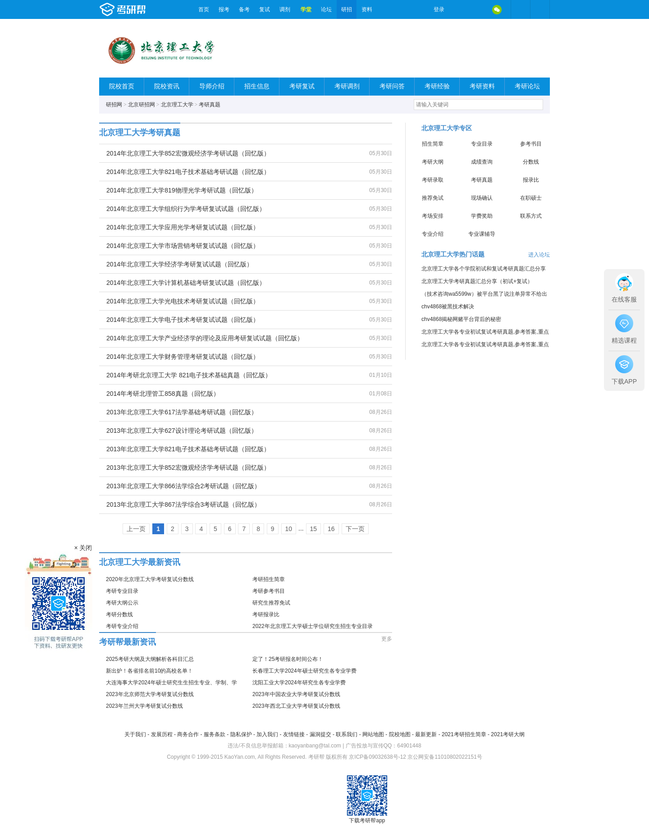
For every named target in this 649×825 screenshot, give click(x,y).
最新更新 (426, 734)
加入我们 (267, 734)
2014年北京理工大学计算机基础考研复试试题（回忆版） (185, 282)
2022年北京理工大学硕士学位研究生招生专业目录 (312, 626)
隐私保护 (241, 734)
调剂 (284, 9)
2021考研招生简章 (464, 734)
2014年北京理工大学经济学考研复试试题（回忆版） (179, 264)
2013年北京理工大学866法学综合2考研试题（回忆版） (183, 486)
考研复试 (302, 86)
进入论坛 (539, 255)
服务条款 (214, 734)
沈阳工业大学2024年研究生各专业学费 (299, 682)
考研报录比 (265, 614)
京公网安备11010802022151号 (444, 757)
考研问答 (392, 86)
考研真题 (209, 104)
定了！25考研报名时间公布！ (287, 659)
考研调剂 (347, 86)
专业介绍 (432, 234)
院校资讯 (166, 86)
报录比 (531, 180)
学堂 (306, 9)
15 (313, 528)
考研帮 (146, 9)
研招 (346, 9)
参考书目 (531, 144)
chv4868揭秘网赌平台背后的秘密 (461, 319)
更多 (386, 639)
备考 (244, 9)
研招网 (114, 104)
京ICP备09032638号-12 (377, 757)
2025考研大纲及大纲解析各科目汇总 (150, 659)
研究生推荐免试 (271, 603)
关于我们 (135, 734)
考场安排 (432, 216)
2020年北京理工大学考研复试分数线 (150, 579)
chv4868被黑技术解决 (447, 306)
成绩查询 (482, 162)
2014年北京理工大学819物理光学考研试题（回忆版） (181, 190)
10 (289, 528)
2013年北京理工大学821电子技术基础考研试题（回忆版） (188, 449)
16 (331, 528)
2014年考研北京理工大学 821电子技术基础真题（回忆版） (188, 375)
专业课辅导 (481, 234)
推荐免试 (432, 198)
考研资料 (482, 86)
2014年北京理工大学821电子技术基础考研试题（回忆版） (188, 171)
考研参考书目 (268, 591)
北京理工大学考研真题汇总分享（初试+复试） (477, 281)
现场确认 (482, 198)
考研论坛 (527, 86)
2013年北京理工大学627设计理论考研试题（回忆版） (181, 430)
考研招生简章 (268, 579)
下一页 (355, 528)
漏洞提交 (320, 734)
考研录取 (432, 180)
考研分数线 (119, 614)
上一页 (136, 528)
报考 (224, 9)
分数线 (531, 162)
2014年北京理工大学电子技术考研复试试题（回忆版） (182, 319)
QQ (477, 9)
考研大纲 (432, 162)
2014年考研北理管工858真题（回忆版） (162, 393)
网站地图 (373, 734)
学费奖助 (482, 216)
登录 (439, 9)
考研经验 (437, 86)
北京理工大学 (177, 104)
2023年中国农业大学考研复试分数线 (296, 694)
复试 (264, 9)
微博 (458, 9)
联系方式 (531, 216)
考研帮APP (540, 9)
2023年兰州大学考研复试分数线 (144, 706)
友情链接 (294, 734)
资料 (366, 9)
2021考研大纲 (508, 734)
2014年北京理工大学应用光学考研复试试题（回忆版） (182, 227)
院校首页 (121, 86)
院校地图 (400, 734)
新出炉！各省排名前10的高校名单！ (149, 671)
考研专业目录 (122, 591)
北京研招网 (141, 104)
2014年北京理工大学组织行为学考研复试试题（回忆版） (185, 208)
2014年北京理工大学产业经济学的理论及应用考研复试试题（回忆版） (204, 338)
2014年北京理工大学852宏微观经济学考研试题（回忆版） (188, 153)
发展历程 (162, 734)
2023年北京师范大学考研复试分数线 (150, 694)
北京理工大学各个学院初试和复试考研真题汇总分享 (483, 269)
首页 (203, 9)
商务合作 (188, 734)
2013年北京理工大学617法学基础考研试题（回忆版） (181, 412)
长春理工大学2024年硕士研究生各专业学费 (304, 671)
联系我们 (346, 734)
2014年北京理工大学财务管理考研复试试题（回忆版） (182, 356)
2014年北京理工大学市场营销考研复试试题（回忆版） (182, 245)
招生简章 (432, 144)
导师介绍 (211, 86)
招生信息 (257, 86)
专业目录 (482, 144)
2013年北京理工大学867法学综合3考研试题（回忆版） (183, 504)
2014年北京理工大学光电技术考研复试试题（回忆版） (182, 301)
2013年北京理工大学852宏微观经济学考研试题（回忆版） (188, 467)
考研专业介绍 (122, 626)
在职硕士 (531, 198)
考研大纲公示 (122, 603)
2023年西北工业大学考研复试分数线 (296, 706)
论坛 (326, 9)
